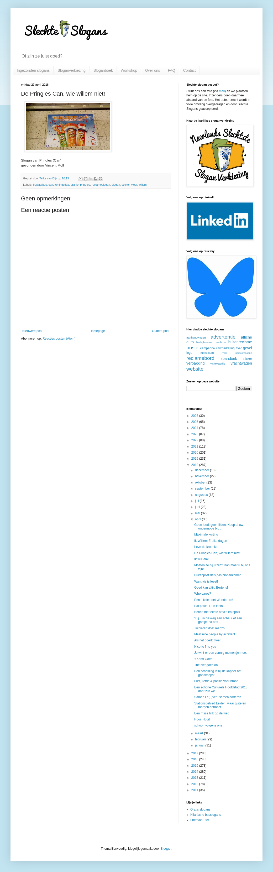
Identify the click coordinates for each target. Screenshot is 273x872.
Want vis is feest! (206, 581)
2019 (195, 458)
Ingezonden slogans (33, 70)
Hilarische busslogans (205, 815)
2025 (195, 422)
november (202, 476)
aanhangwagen (196, 337)
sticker (126, 184)
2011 (195, 790)
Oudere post (160, 331)
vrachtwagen (241, 363)
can (51, 184)
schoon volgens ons (208, 725)
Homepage (97, 331)
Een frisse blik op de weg (211, 713)
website (194, 369)
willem (143, 184)
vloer (134, 184)
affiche (246, 337)
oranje (74, 184)
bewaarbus (40, 184)
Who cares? (202, 593)
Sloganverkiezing (71, 70)
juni (198, 507)
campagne (207, 348)
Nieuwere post (32, 331)
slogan (116, 184)
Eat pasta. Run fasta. (209, 606)
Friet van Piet (199, 820)
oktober (200, 482)
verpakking (195, 363)
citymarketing (225, 348)
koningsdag (62, 184)
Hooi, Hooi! (202, 719)
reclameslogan (101, 184)
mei (198, 513)
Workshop (129, 70)
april (198, 519)
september (203, 488)
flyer (239, 348)
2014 (195, 772)
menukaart (207, 352)
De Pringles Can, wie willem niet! (217, 553)
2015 (195, 765)
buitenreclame (240, 342)
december (202, 470)
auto (190, 342)
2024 (195, 428)
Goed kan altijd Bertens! (211, 587)
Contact (189, 70)
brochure (220, 342)
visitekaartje (217, 363)
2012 (195, 784)
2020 (195, 452)
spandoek (228, 358)
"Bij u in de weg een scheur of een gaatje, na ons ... (218, 620)
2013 (195, 778)
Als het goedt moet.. (208, 640)
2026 (195, 416)
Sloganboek (103, 70)
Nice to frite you (205, 646)
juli (197, 501)
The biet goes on (206, 665)
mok (224, 352)
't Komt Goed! (203, 659)
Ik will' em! (201, 559)
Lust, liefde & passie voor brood (216, 681)
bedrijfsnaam (204, 342)
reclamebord (200, 358)
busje (192, 347)
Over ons (152, 70)
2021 (195, 446)
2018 (195, 465)
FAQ (171, 70)
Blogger (166, 848)
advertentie (223, 337)
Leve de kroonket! (206, 547)
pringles (85, 184)
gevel (247, 348)
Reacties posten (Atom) (59, 338)
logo (189, 353)
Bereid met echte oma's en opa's (217, 612)
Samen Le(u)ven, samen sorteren (217, 697)
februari (201, 739)
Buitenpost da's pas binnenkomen (218, 575)
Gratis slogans (200, 809)
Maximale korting (206, 534)
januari (200, 745)
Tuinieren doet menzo (209, 628)
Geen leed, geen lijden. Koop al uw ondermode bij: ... (218, 526)
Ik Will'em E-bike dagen (210, 541)
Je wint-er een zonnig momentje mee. (220, 653)
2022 (195, 440)
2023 (195, 434)
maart (199, 733)
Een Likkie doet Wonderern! (213, 600)
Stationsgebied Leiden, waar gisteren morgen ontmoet (220, 705)
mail (222, 91)
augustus (202, 495)
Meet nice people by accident (214, 634)
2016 (195, 759)
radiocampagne (243, 352)
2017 (195, 753)
